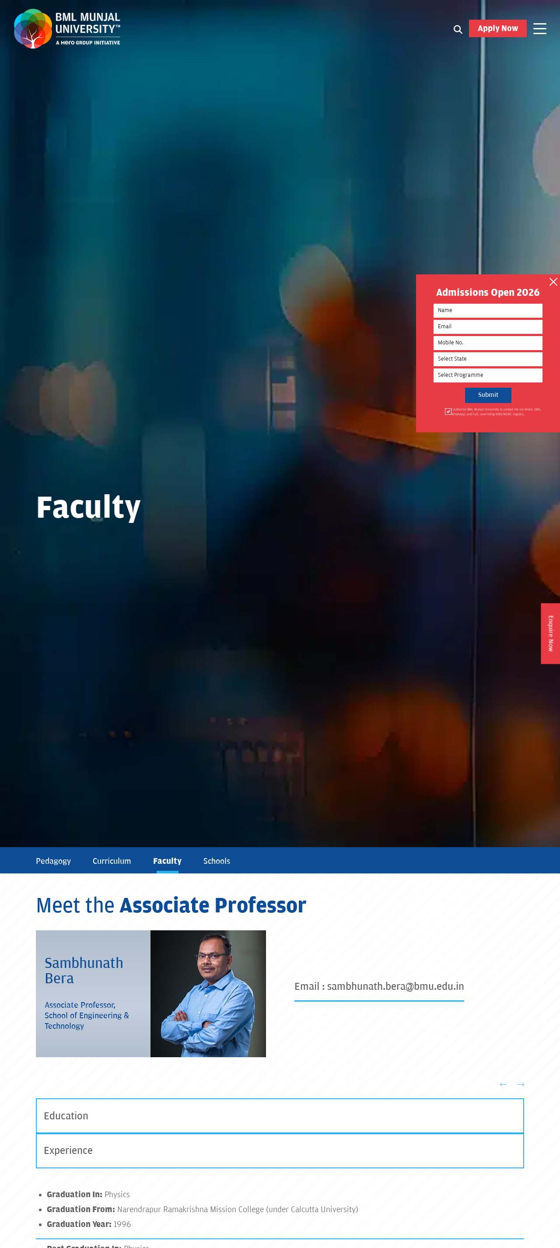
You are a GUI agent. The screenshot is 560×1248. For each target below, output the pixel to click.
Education (66, 1116)
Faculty (167, 861)
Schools (216, 861)
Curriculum (112, 861)
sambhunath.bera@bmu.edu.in (395, 986)
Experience (68, 1151)
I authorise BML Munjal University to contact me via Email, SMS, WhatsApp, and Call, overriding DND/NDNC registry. (493, 411)
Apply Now (498, 29)
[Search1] (458, 29)
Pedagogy (53, 861)
